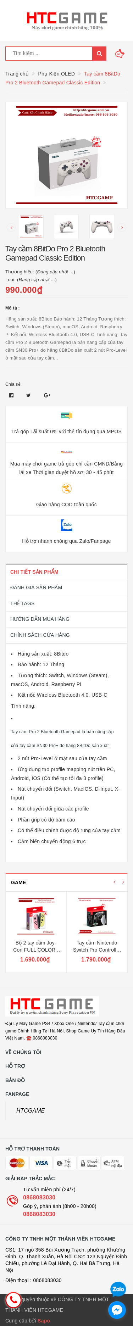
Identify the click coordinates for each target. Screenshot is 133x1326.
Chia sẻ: (13, 384)
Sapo (44, 1321)
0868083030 (39, 1197)
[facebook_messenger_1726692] (117, 1310)
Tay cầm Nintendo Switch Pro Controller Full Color (97, 949)
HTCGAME (30, 1111)
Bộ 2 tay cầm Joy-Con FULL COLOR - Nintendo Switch (36, 949)
